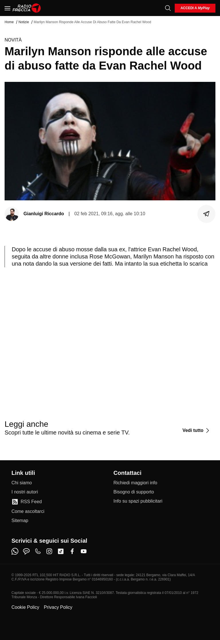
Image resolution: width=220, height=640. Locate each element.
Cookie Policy (25, 607)
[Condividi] (206, 214)
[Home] (27, 8)
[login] (195, 8)
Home (9, 22)
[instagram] (49, 551)
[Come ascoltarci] (27, 511)
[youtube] (83, 551)
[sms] (26, 551)
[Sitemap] (19, 521)
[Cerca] (167, 8)
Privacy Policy (58, 607)
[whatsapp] (14, 551)
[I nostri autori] (24, 492)
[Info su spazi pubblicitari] (137, 501)
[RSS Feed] (26, 501)
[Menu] (7, 8)
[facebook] (72, 551)
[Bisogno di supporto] (133, 492)
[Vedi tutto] (196, 430)
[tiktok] (60, 551)
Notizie (23, 22)
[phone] (37, 551)
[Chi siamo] (21, 483)
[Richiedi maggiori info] (135, 483)
